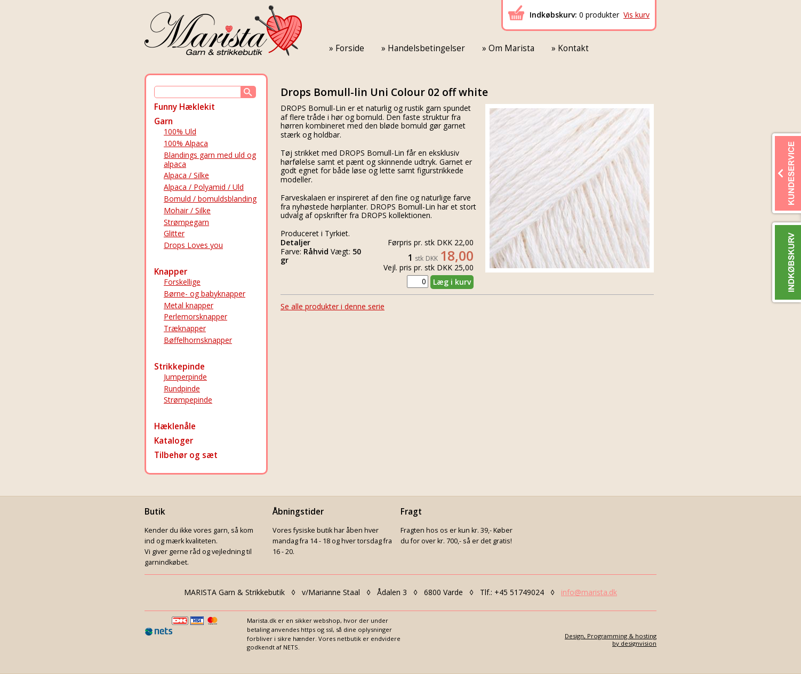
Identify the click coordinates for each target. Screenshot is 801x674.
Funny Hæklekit (184, 107)
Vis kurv (636, 15)
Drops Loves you (193, 245)
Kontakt (573, 48)
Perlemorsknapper (195, 316)
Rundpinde (182, 388)
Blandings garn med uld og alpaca (210, 159)
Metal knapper (188, 305)
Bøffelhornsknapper (198, 340)
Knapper (170, 271)
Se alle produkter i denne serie (333, 306)
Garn (163, 121)
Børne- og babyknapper (204, 293)
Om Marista (511, 48)
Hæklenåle (175, 426)
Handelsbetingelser (426, 48)
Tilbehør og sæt (186, 455)
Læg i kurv (452, 282)
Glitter (174, 233)
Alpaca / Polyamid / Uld (204, 187)
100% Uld (180, 131)
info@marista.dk (589, 592)
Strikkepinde (179, 366)
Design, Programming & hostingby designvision (610, 639)
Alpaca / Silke (186, 175)
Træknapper (185, 328)
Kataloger (173, 440)
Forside (349, 48)
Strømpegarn (186, 222)
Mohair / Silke (187, 210)
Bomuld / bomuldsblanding (210, 199)
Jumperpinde (185, 377)
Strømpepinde (188, 400)
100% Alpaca (186, 143)
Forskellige (182, 282)
